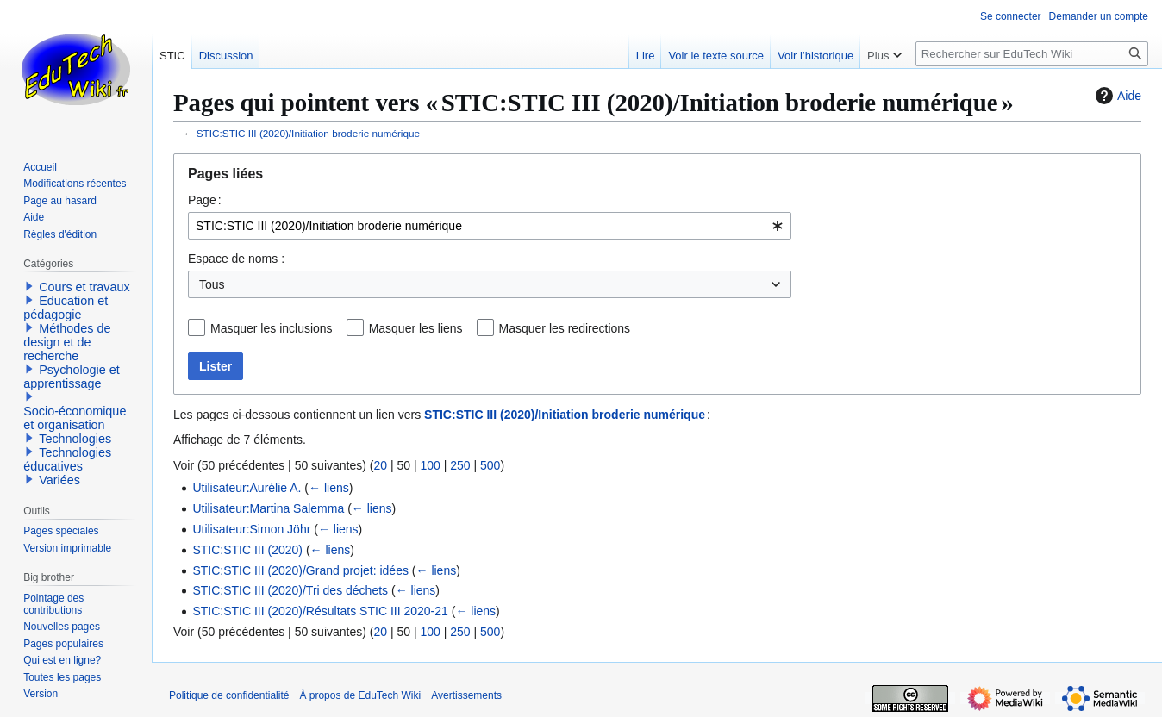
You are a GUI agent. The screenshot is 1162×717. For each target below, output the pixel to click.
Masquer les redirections (565, 328)
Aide (1116, 95)
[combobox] (489, 226)
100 (430, 465)
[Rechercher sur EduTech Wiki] (1031, 53)
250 (460, 465)
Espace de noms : (236, 258)
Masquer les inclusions (271, 328)
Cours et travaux (84, 287)
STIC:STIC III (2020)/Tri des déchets (290, 590)
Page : (205, 200)
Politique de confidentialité (229, 695)
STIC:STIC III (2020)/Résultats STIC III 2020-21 (319, 611)
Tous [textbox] (212, 284)
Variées (59, 480)
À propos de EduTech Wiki (360, 695)
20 (380, 465)
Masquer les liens (416, 328)
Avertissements (466, 695)
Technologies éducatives (67, 459)
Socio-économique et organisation (74, 418)
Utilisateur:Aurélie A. (246, 488)
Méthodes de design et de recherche (66, 342)
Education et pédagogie (65, 307)
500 (490, 465)
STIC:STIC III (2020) (247, 550)
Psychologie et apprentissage (71, 376)
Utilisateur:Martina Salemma (268, 508)
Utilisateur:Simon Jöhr (251, 529)
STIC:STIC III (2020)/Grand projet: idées (300, 570)
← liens (329, 488)
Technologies (75, 439)
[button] (29, 286)
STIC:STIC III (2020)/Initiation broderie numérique (308, 133)
